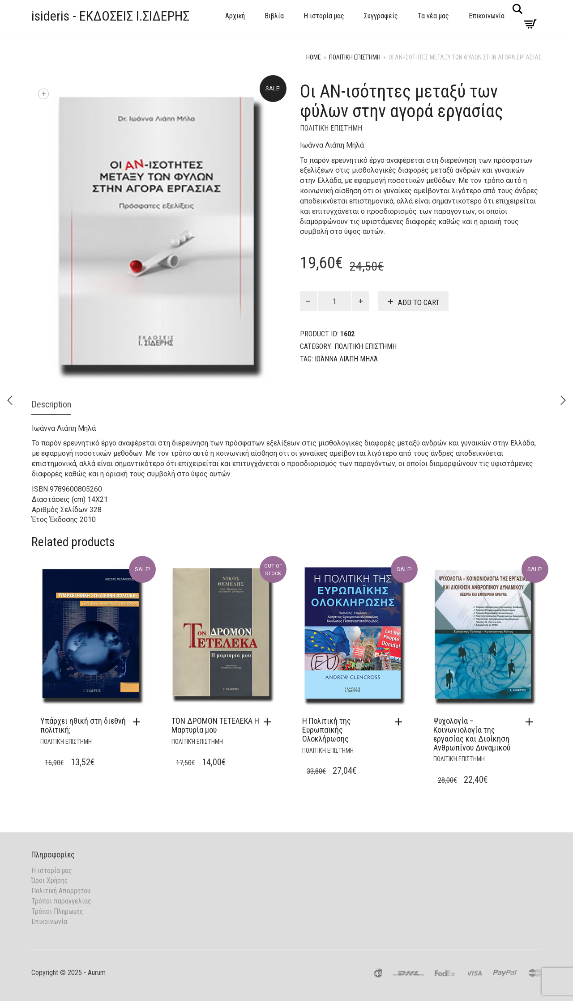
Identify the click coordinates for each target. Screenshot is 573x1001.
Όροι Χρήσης (49, 880)
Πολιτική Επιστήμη (355, 57)
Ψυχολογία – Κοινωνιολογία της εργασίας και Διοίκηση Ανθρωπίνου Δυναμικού (471, 734)
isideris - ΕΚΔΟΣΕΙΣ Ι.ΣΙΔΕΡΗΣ (110, 16)
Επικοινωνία (487, 16)
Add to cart (419, 302)
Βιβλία (274, 16)
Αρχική (235, 16)
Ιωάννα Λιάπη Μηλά (346, 359)
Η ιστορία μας (324, 16)
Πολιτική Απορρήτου (60, 890)
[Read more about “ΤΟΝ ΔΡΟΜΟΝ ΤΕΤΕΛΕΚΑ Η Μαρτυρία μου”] (269, 722)
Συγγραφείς (381, 16)
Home (313, 57)
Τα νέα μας (433, 16)
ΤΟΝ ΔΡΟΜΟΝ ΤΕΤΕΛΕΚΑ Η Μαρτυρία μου (215, 725)
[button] (139, 722)
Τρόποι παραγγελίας (61, 901)
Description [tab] (51, 404)
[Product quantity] (334, 301)
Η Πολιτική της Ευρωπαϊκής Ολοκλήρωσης (326, 729)
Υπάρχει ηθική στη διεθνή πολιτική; (83, 725)
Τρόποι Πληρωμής (57, 911)
